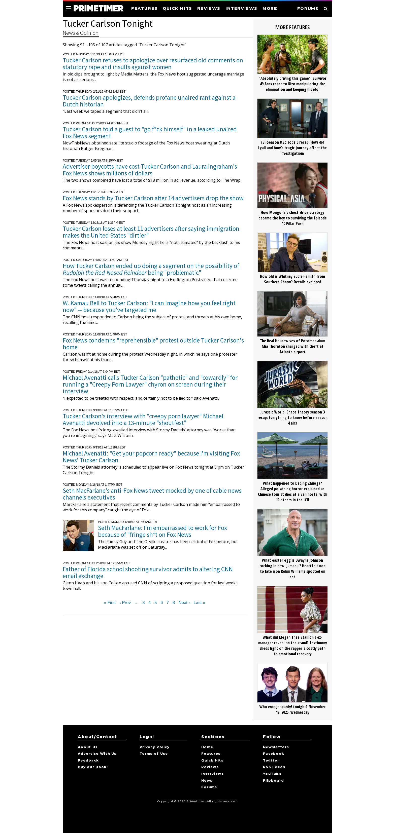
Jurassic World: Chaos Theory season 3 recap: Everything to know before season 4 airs (292, 417)
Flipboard (273, 780)
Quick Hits (212, 760)
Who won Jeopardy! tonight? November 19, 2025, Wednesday (292, 709)
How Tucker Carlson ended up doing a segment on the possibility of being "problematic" (151, 269)
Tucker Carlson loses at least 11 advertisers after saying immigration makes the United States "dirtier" (151, 231)
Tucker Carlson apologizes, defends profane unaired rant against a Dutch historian (149, 100)
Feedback (88, 760)
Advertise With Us (97, 753)
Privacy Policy (155, 747)
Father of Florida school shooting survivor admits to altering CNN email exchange (148, 572)
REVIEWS (208, 8)
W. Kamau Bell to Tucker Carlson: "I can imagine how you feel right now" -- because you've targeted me (149, 306)
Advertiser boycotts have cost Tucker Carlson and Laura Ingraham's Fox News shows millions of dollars (150, 169)
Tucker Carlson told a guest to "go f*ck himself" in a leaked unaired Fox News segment (150, 132)
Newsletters (276, 747)
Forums (209, 787)
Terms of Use (154, 753)
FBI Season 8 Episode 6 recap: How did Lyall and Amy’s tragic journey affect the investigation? (292, 147)
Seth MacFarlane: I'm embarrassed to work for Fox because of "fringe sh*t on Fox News (162, 531)
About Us (87, 747)
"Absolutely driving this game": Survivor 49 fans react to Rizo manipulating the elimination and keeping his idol (292, 83)
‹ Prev (125, 603)
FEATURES (144, 8)
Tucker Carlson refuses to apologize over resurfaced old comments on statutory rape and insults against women (153, 63)
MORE (269, 8)
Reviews (210, 767)
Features (210, 753)
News (206, 780)
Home (207, 747)
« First (110, 603)
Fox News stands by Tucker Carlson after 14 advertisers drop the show (153, 198)
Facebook (273, 753)
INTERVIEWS (241, 8)
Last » (199, 603)
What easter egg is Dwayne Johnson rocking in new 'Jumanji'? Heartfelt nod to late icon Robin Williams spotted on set (292, 568)
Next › (184, 603)
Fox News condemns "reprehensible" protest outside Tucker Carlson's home (153, 343)
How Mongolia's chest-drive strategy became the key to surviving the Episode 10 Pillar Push (292, 218)
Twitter (271, 760)
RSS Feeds (274, 767)
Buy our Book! (93, 767)
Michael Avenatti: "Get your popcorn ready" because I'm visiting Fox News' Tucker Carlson (151, 456)
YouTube (272, 773)
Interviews (212, 773)
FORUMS (308, 8)
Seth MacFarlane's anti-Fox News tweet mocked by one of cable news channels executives (152, 493)
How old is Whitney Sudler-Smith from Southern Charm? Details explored (292, 279)
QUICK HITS (177, 8)
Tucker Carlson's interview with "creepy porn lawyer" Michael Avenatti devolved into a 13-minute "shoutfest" (143, 419)
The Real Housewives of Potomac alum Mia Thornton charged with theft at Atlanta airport (292, 346)
